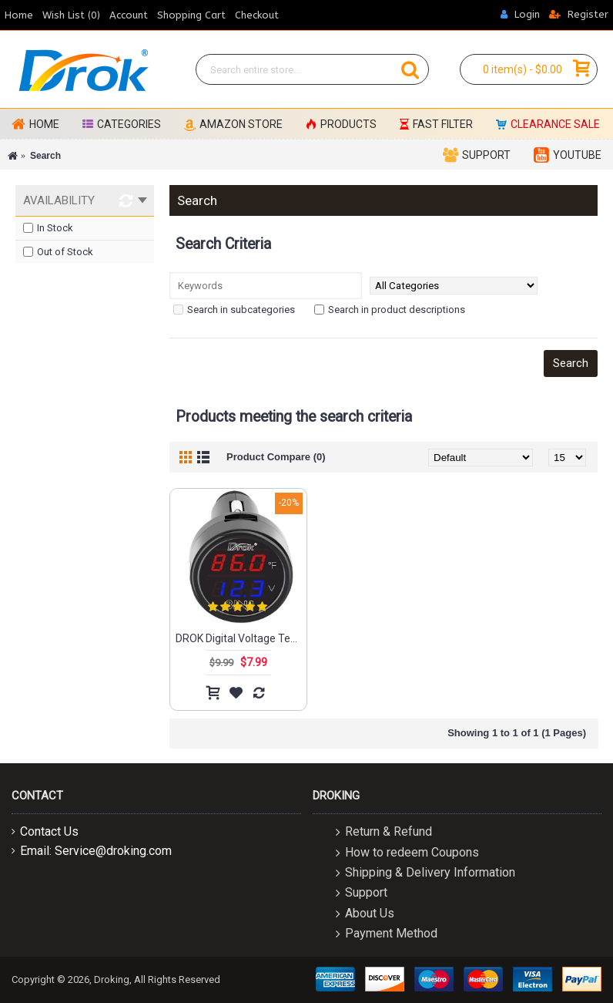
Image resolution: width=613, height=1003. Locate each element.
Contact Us (45, 831)
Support (361, 894)
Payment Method (386, 935)
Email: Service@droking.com (92, 850)
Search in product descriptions (389, 309)
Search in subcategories (234, 309)
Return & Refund (384, 833)
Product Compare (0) (276, 457)
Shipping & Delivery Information (425, 873)
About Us (365, 914)
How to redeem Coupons (407, 853)
